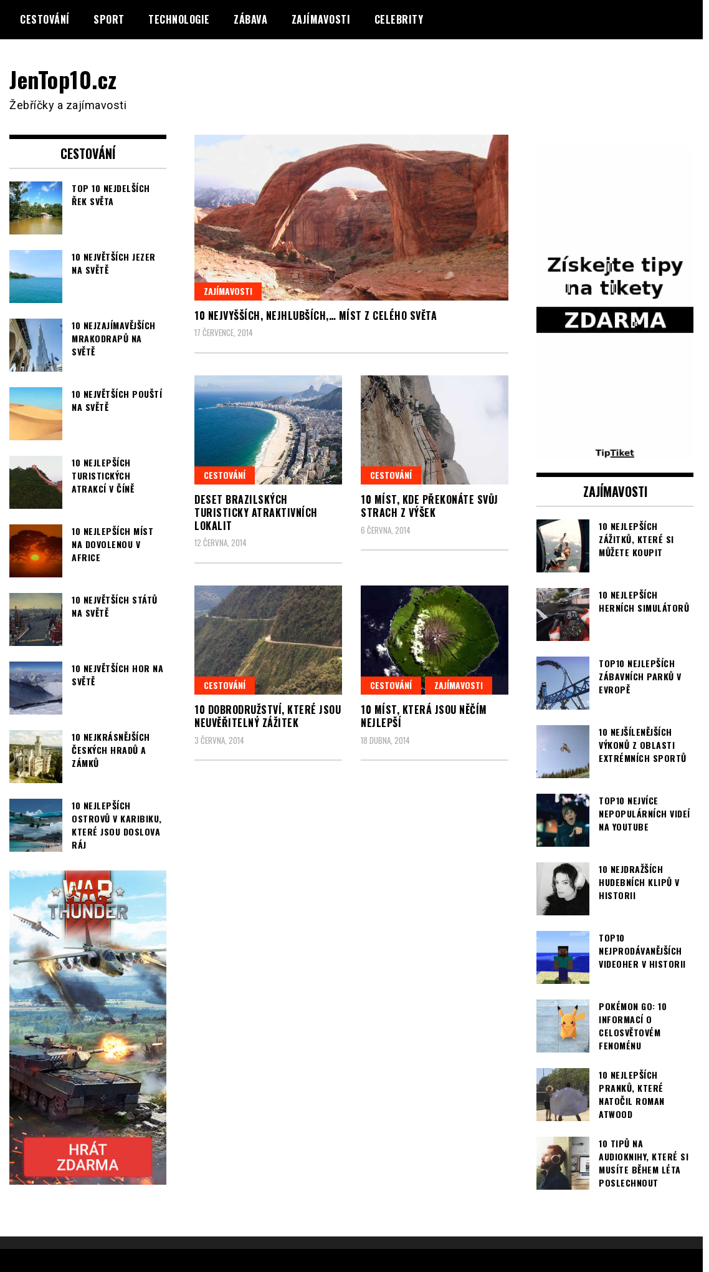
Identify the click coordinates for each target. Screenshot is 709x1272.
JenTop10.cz (63, 78)
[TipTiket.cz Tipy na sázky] (614, 452)
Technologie (179, 19)
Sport (109, 19)
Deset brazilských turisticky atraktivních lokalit (256, 512)
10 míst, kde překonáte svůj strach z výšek (429, 506)
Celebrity (399, 19)
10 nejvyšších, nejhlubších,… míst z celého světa (315, 315)
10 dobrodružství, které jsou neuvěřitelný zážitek (267, 716)
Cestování (45, 19)
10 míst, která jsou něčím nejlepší (424, 716)
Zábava (250, 19)
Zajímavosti (321, 19)
